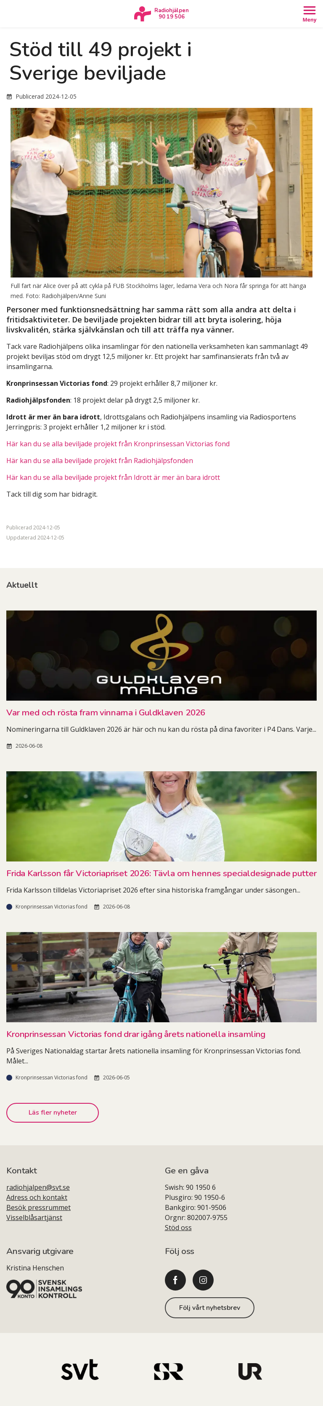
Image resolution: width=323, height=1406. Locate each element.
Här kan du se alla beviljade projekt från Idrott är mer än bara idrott (113, 477)
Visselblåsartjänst (34, 1217)
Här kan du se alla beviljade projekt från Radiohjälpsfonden (99, 460)
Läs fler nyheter (53, 1112)
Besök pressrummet (38, 1207)
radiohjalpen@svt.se (38, 1187)
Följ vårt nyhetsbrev (209, 1307)
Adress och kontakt (36, 1197)
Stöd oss (178, 1227)
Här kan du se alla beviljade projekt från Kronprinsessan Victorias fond (118, 443)
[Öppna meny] (309, 13)
